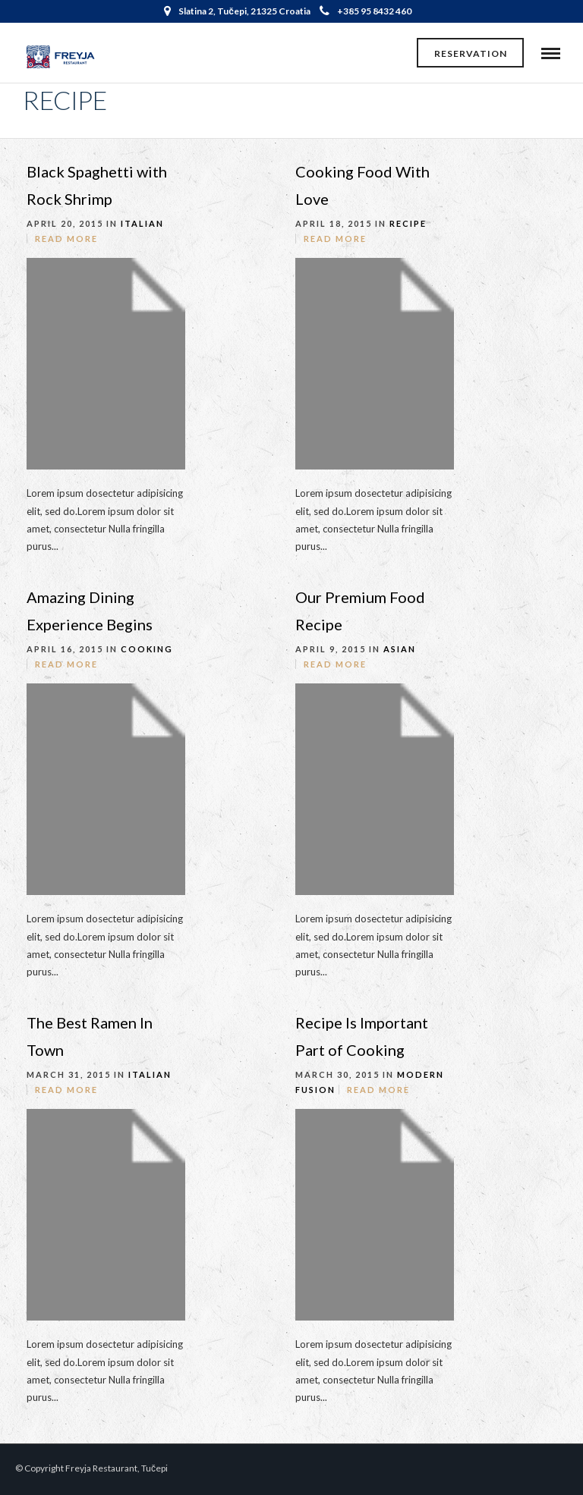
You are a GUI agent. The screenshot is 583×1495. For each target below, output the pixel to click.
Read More (66, 238)
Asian (399, 649)
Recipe (408, 223)
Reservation (470, 53)
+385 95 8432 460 (365, 11)
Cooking (147, 649)
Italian (142, 223)
